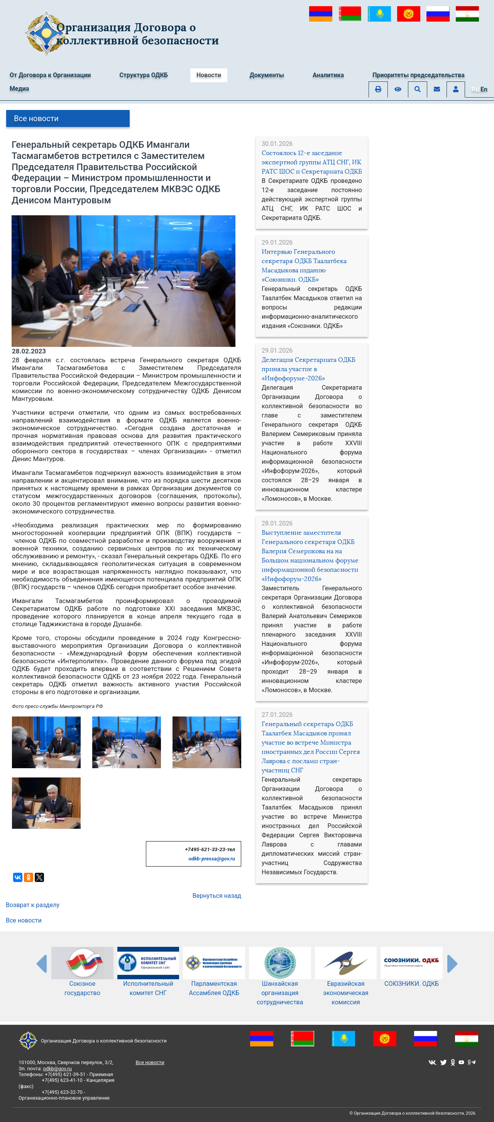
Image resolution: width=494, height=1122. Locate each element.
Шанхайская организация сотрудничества (280, 982)
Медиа (19, 88)
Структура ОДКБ (143, 75)
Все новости (36, 118)
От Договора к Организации (50, 75)
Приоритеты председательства (418, 75)
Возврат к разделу (32, 905)
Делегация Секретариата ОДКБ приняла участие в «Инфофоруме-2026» (308, 369)
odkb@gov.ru (57, 1068)
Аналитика (328, 75)
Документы (267, 75)
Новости (208, 75)
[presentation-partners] (41, 963)
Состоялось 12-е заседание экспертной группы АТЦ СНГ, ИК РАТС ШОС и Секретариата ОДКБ (312, 162)
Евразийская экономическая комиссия (346, 982)
